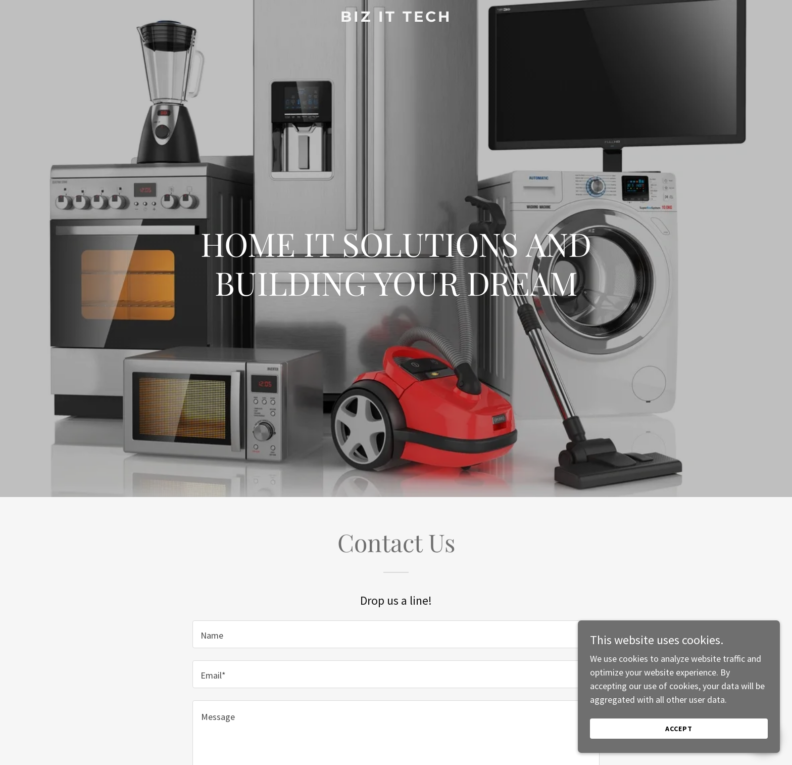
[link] (396, 18)
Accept (678, 742)
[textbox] (395, 634)
